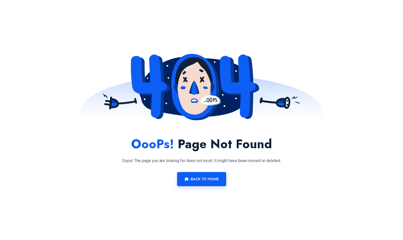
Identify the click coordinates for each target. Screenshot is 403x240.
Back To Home (202, 179)
